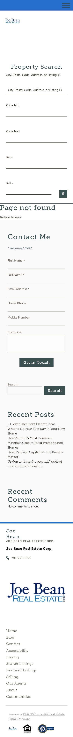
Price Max (13, 131)
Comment (15, 332)
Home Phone (17, 303)
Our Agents (16, 683)
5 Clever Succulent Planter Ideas (31, 424)
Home (11, 631)
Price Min (12, 105)
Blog (10, 637)
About (11, 690)
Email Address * (18, 289)
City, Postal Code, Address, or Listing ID (33, 75)
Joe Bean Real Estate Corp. (30, 541)
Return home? (10, 217)
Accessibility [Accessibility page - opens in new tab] (17, 650)
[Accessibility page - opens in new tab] (46, 731)
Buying (12, 657)
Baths (9, 183)
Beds (9, 157)
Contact (13, 644)
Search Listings (19, 663)
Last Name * (16, 275)
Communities (18, 696)
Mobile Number (19, 317)
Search (12, 384)
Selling (12, 677)
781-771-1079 (21, 558)
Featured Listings (21, 670)
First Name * (16, 260)
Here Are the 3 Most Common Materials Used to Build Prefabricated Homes (35, 442)
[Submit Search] (63, 194)
